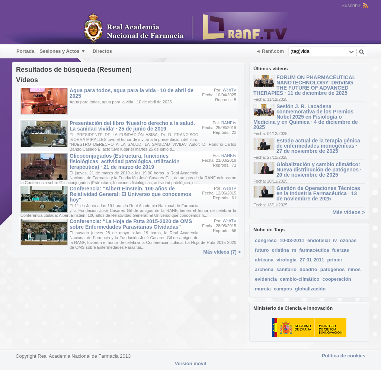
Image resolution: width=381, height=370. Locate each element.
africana (264, 260)
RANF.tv (228, 122)
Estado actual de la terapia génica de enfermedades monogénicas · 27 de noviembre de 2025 (318, 146)
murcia (263, 289)
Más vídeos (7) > (222, 252)
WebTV (229, 90)
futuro (262, 250)
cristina (280, 250)
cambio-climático (299, 279)
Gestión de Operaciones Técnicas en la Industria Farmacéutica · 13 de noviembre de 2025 (318, 193)
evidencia (266, 279)
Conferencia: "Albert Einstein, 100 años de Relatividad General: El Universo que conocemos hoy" (130, 194)
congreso (266, 240)
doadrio (308, 269)
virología (286, 260)
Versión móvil (190, 363)
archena (264, 269)
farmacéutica (314, 250)
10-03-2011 (292, 240)
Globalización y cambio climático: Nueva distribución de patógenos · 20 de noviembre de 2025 (319, 169)
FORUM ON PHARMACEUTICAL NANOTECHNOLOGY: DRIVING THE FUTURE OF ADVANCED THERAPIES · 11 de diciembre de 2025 (304, 85)
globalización (310, 289)
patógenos (332, 269)
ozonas (348, 240)
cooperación (336, 279)
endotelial (318, 240)
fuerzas (340, 250)
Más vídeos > (348, 212)
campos (283, 289)
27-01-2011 (312, 260)
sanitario (286, 269)
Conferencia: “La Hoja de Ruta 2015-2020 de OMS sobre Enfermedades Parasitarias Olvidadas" (131, 224)
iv (335, 240)
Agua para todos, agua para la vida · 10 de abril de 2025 (131, 93)
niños (354, 269)
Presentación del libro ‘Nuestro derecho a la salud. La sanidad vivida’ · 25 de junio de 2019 (132, 126)
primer (334, 260)
